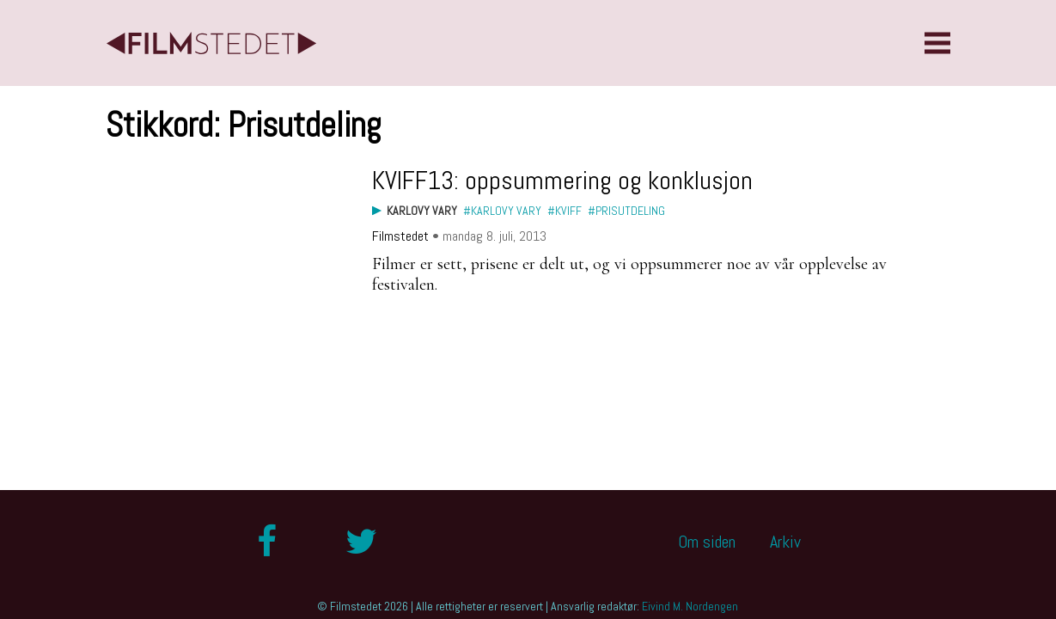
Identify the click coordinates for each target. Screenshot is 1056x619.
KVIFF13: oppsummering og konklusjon (562, 180)
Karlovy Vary (422, 210)
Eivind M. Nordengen (690, 606)
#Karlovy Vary (502, 210)
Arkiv (785, 541)
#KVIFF (564, 210)
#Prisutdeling (626, 210)
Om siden (707, 541)
